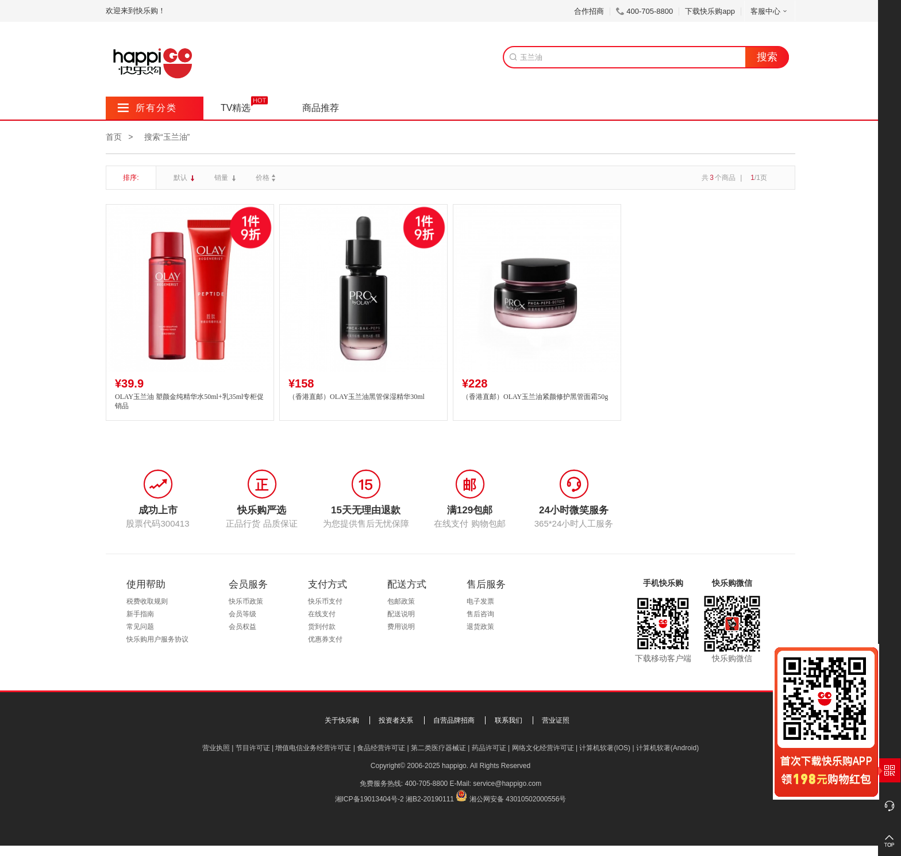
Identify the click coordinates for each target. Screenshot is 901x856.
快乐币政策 (246, 601)
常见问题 (140, 627)
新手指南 (140, 614)
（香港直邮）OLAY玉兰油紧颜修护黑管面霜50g (535, 397)
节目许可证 (253, 748)
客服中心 (769, 11)
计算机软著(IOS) (604, 748)
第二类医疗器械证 (438, 748)
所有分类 (147, 108)
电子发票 (480, 601)
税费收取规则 (147, 601)
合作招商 (589, 11)
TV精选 (236, 108)
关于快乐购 (342, 720)
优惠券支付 (325, 639)
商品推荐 (320, 108)
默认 (181, 178)
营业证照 (555, 720)
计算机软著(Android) (667, 748)
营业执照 (216, 748)
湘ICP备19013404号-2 (369, 799)
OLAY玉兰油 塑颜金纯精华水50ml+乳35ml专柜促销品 (189, 401)
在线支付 (322, 614)
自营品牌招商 (454, 720)
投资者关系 (396, 720)
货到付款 (322, 627)
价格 (267, 178)
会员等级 (242, 614)
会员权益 (242, 627)
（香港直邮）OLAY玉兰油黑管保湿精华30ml (356, 397)
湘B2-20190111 (430, 799)
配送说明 (401, 614)
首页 (114, 136)
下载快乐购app (710, 11)
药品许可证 (489, 748)
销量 (222, 178)
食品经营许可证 (381, 748)
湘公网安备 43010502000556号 (518, 799)
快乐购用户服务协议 (157, 639)
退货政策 (480, 627)
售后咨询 (480, 614)
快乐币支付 (325, 601)
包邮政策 (401, 601)
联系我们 (508, 720)
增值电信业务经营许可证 (313, 748)
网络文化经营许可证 (543, 748)
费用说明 (401, 627)
